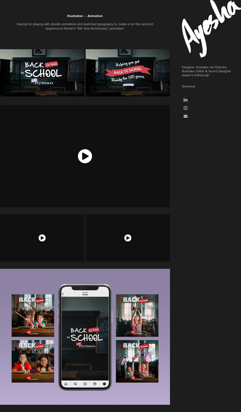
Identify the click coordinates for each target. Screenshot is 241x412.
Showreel (188, 86)
